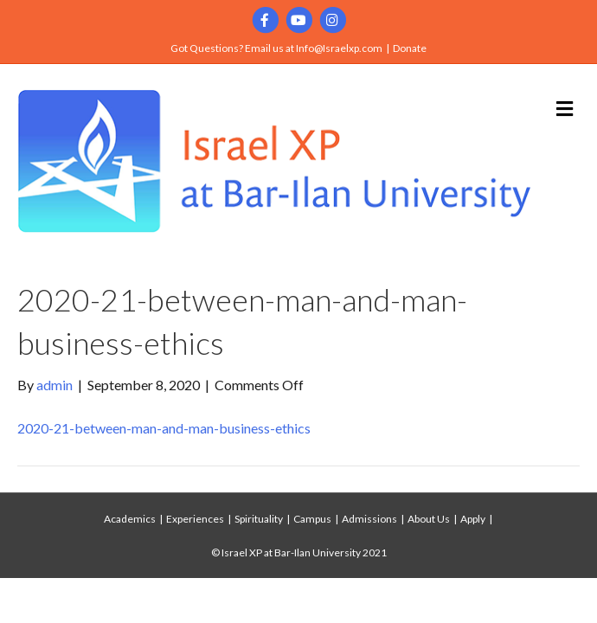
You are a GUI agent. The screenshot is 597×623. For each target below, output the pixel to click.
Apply (472, 518)
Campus (312, 518)
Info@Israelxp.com (339, 48)
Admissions (369, 518)
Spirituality (258, 518)
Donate (410, 48)
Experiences (195, 518)
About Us (429, 518)
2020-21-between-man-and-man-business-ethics (164, 428)
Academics (130, 518)
